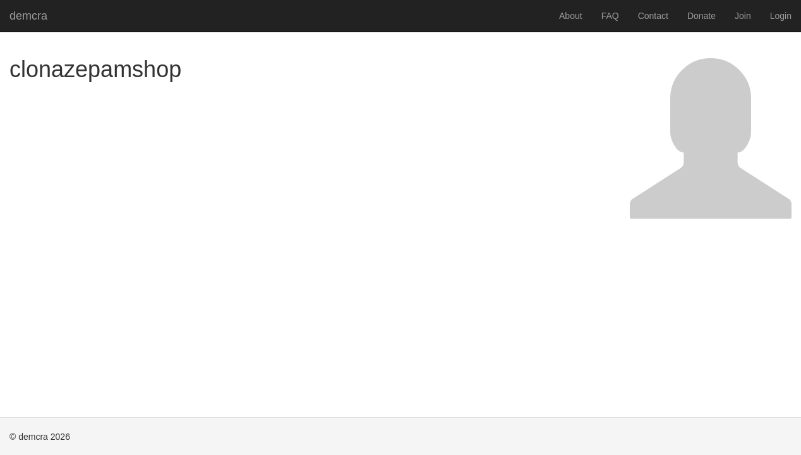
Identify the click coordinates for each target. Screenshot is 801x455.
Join (743, 16)
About (570, 16)
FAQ (610, 16)
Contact (653, 16)
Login (781, 16)
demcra (28, 15)
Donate (701, 16)
